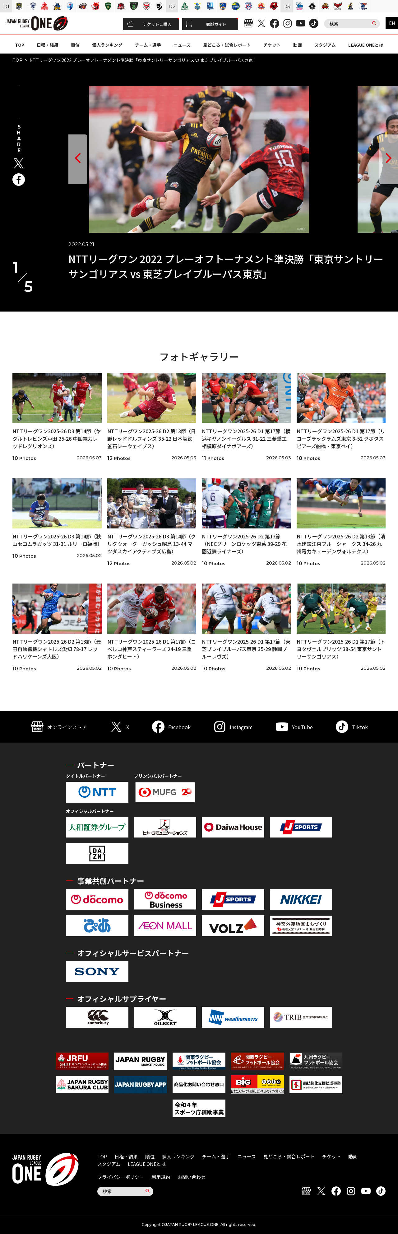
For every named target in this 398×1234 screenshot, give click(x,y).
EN (392, 23)
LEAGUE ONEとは (365, 45)
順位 (75, 45)
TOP (19, 45)
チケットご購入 (149, 24)
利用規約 (160, 1177)
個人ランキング (107, 45)
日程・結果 (47, 45)
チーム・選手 (148, 45)
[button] (77, 159)
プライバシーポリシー (120, 1177)
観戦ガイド (206, 24)
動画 (297, 45)
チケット (272, 45)
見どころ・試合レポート (227, 45)
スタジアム (325, 45)
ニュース (182, 45)
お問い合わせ (192, 1177)
